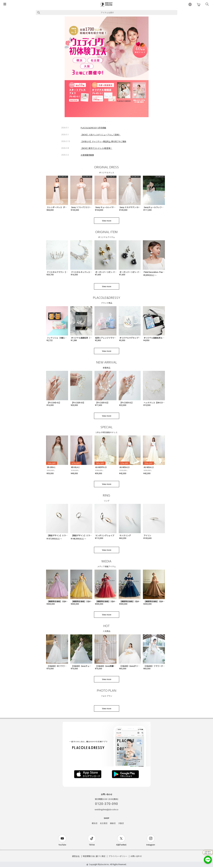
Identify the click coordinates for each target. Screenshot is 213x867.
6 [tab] (112, 121)
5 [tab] (110, 121)
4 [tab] (108, 121)
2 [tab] (103, 121)
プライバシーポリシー (117, 856)
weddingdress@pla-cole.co (106, 809)
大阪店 (121, 823)
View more (106, 220)
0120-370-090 (106, 804)
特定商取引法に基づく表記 (94, 856)
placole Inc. (105, 864)
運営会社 (76, 856)
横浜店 (94, 823)
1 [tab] (101, 121)
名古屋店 (104, 823)
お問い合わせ (136, 856)
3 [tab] (105, 121)
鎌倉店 (113, 823)
